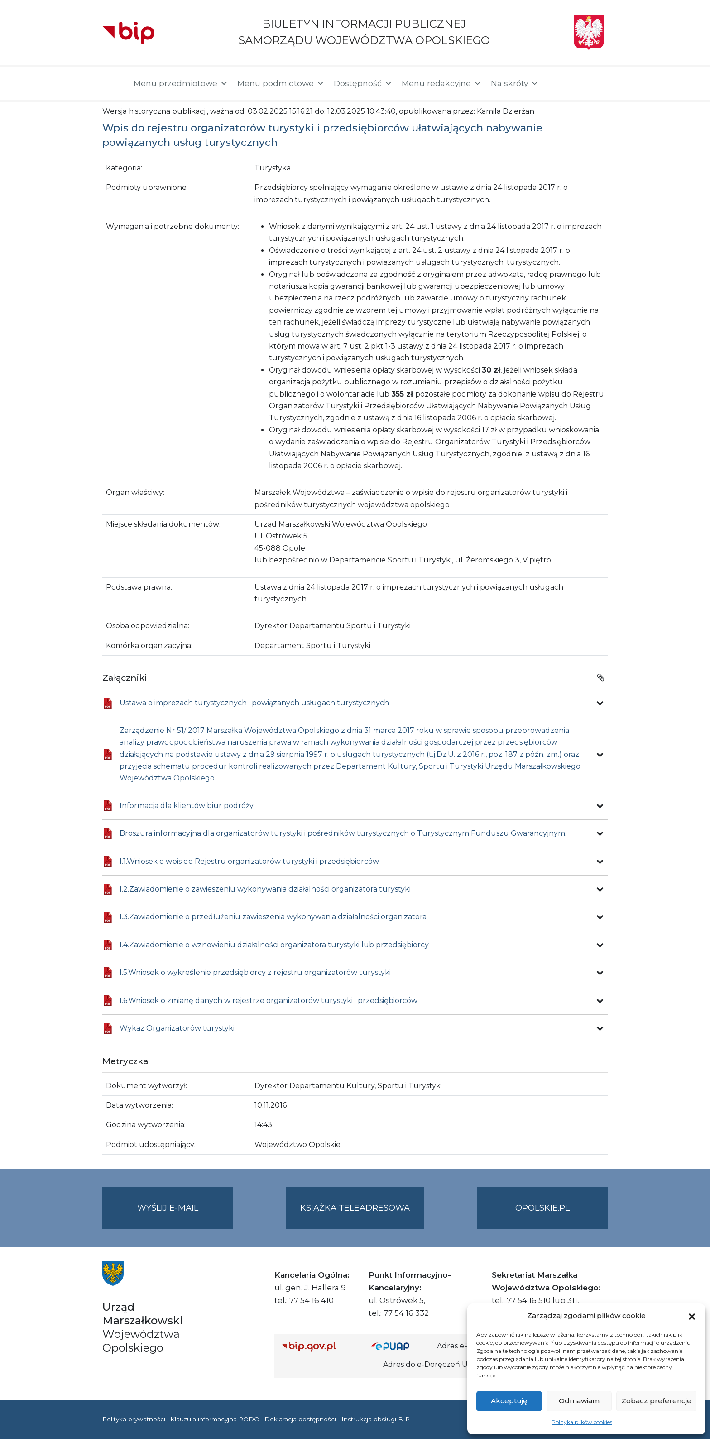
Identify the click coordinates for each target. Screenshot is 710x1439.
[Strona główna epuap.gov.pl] (400, 1346)
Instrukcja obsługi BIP (375, 1419)
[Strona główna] (113, 83)
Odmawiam (579, 1400)
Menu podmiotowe (281, 83)
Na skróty (515, 83)
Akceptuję (509, 1400)
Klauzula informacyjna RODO (214, 1419)
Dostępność (363, 83)
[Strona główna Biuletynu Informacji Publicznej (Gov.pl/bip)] (319, 1346)
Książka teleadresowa (355, 1208)
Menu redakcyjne (442, 83)
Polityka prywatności (133, 1419)
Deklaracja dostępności (300, 1419)
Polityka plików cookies (582, 1422)
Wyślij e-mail (185, 1215)
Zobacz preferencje (656, 1400)
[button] (691, 1315)
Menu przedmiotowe (181, 83)
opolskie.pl (542, 1208)
